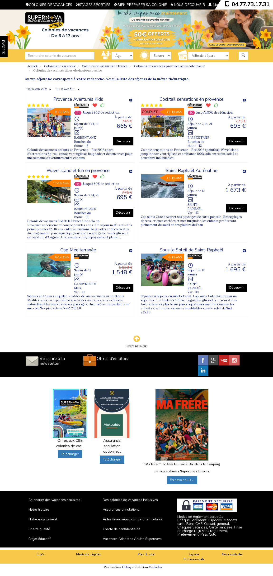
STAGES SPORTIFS (92, 4)
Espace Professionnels (194, 557)
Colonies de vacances (59, 66)
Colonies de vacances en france (104, 66)
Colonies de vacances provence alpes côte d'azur (169, 66)
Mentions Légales (88, 554)
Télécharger (70, 454)
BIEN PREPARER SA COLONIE (140, 4)
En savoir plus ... (182, 480)
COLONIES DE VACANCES (48, 4)
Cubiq (126, 567)
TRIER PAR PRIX (36, 89)
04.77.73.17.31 (251, 4)
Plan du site (146, 554)
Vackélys (155, 567)
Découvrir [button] (123, 141)
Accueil (32, 66)
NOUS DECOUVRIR (187, 4)
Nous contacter (232, 554)
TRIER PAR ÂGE (65, 89)
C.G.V (40, 554)
